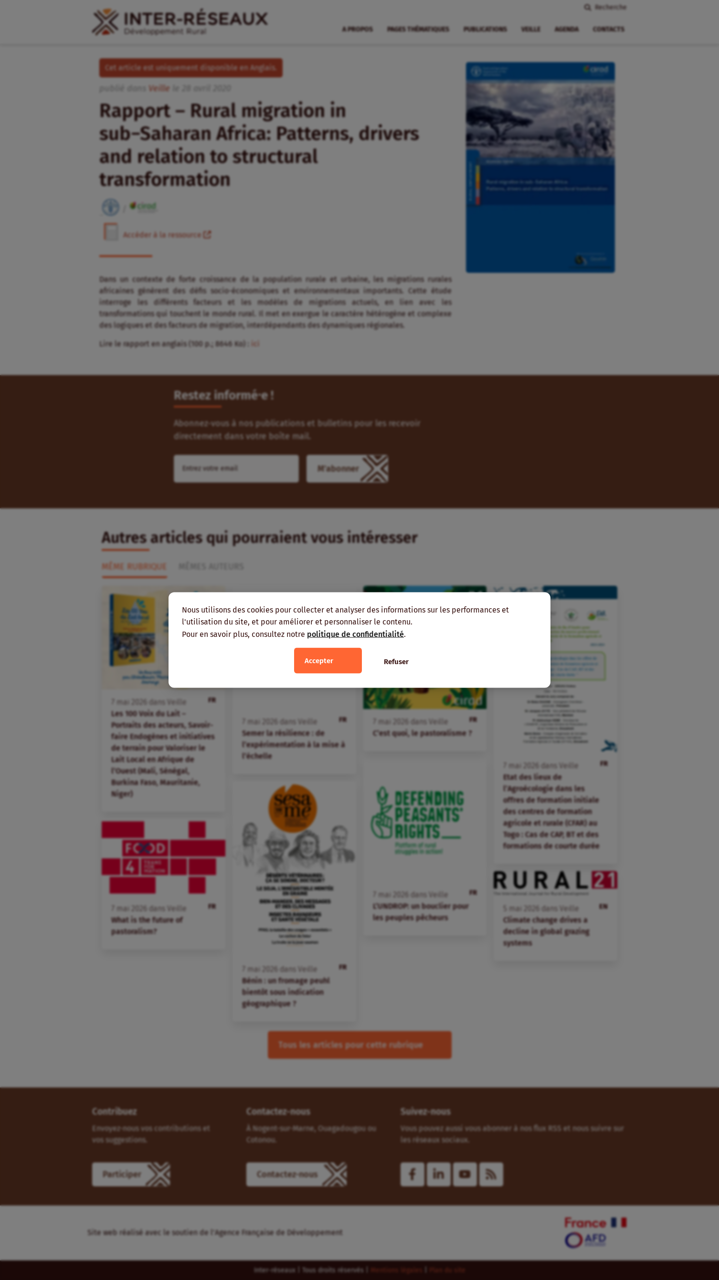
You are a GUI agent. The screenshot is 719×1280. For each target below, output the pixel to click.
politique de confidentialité (355, 633)
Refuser (396, 661)
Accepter (319, 660)
